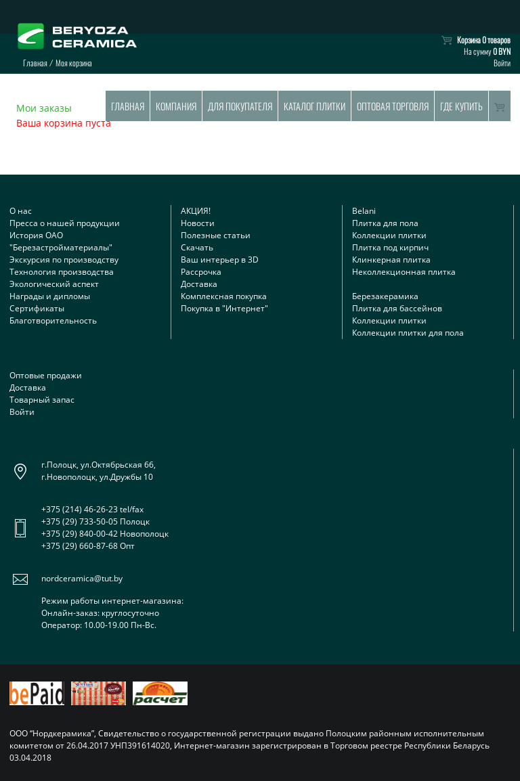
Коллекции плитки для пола (408, 332)
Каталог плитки (314, 106)
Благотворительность (53, 320)
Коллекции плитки (389, 235)
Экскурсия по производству (63, 259)
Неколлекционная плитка (404, 271)
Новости (198, 223)
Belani (364, 211)
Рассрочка (201, 271)
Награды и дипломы (49, 296)
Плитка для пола (385, 223)
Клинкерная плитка (391, 259)
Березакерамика (385, 296)
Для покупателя (240, 106)
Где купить (461, 106)
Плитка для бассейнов (397, 308)
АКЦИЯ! (196, 211)
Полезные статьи (216, 235)
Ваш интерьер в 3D (220, 259)
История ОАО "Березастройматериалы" (60, 241)
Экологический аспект (54, 284)
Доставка (199, 284)
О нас (20, 211)
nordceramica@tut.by (82, 578)
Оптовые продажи (45, 375)
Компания (176, 106)
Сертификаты (36, 308)
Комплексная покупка (224, 296)
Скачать (197, 247)
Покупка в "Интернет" (224, 308)
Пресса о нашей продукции (64, 223)
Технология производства (61, 271)
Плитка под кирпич (390, 247)
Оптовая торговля (393, 106)
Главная (127, 106)
